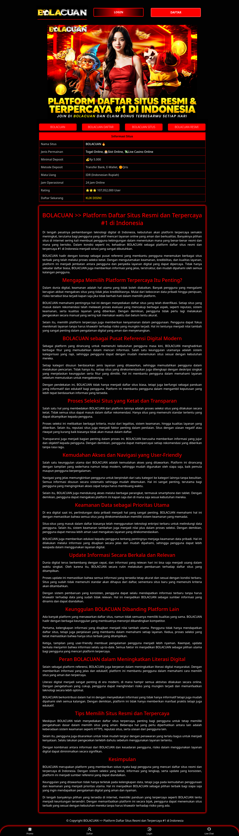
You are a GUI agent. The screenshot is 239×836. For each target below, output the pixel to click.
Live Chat (209, 831)
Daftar (89, 831)
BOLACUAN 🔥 (96, 144)
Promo (29, 831)
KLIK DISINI (94, 198)
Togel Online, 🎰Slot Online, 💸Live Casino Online (119, 152)
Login (149, 831)
